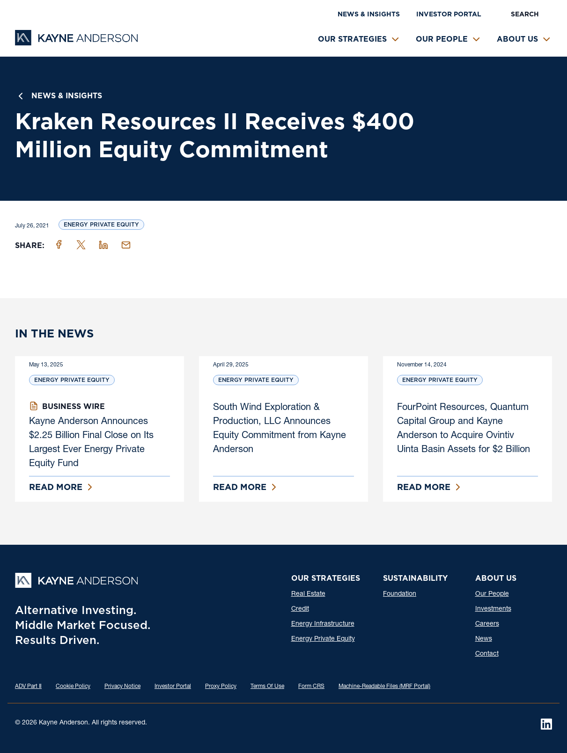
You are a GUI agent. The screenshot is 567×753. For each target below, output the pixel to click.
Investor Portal (448, 14)
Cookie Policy (73, 686)
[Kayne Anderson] (76, 42)
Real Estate (308, 594)
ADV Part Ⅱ (28, 686)
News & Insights (369, 14)
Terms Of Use (267, 686)
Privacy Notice (122, 686)
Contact (487, 654)
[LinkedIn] (546, 724)
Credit (300, 609)
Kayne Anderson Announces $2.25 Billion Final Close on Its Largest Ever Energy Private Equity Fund (91, 443)
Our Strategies (352, 39)
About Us (517, 39)
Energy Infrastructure (322, 624)
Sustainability (415, 578)
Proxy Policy (220, 686)
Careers (487, 624)
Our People (442, 39)
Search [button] (525, 14)
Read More (55, 487)
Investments (493, 609)
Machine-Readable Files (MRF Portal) (384, 686)
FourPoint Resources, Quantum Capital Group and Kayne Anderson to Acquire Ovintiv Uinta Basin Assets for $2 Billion (463, 429)
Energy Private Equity (101, 224)
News (483, 639)
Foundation (399, 594)
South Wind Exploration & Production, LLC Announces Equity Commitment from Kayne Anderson (279, 429)
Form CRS (311, 686)
